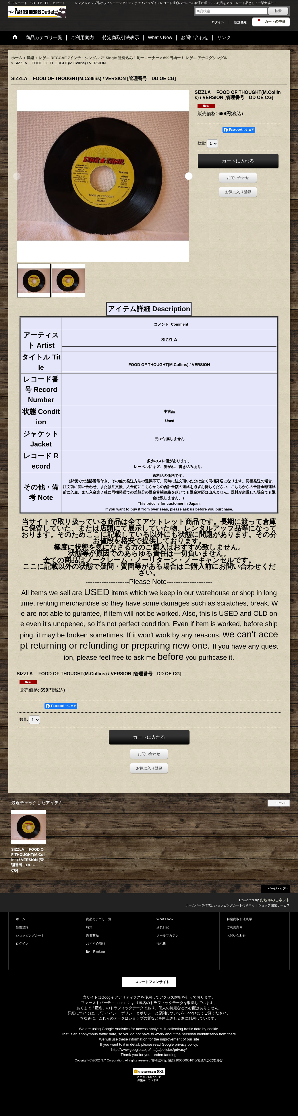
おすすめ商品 (95, 943)
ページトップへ (278, 888)
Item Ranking (95, 951)
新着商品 (92, 935)
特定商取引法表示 (239, 919)
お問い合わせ (238, 177)
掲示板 (161, 943)
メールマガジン (167, 935)
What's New (164, 919)
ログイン (218, 22)
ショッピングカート (30, 935)
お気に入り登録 (238, 192)
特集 (89, 927)
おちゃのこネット (275, 900)
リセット (281, 802)
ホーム (20, 919)
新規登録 (240, 22)
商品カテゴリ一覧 (98, 919)
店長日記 (162, 927)
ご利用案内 (235, 927)
